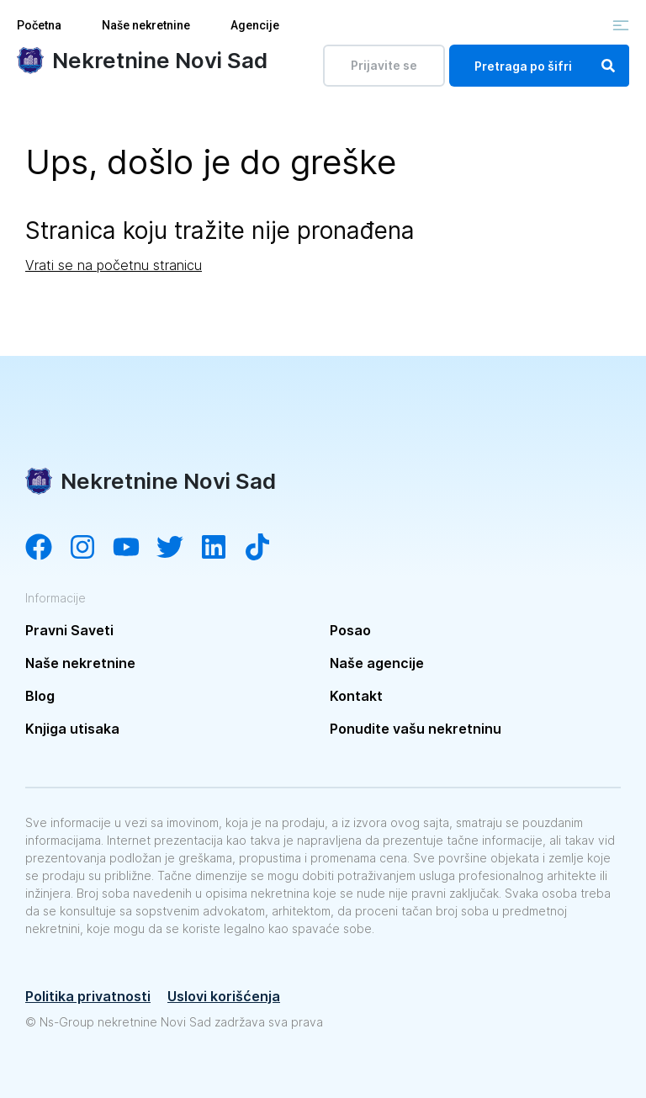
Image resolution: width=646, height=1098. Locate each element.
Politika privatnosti (88, 996)
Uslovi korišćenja (223, 996)
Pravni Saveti (69, 630)
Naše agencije (377, 663)
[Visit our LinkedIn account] (222, 548)
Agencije (254, 25)
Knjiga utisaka (72, 728)
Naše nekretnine (146, 25)
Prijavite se (384, 65)
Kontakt (356, 695)
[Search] (608, 66)
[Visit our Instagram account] (91, 548)
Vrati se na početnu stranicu (113, 265)
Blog (40, 695)
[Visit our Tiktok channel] (266, 548)
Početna (39, 25)
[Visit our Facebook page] (47, 548)
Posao (350, 630)
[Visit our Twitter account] (178, 548)
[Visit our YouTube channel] (134, 548)
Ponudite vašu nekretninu (415, 728)
